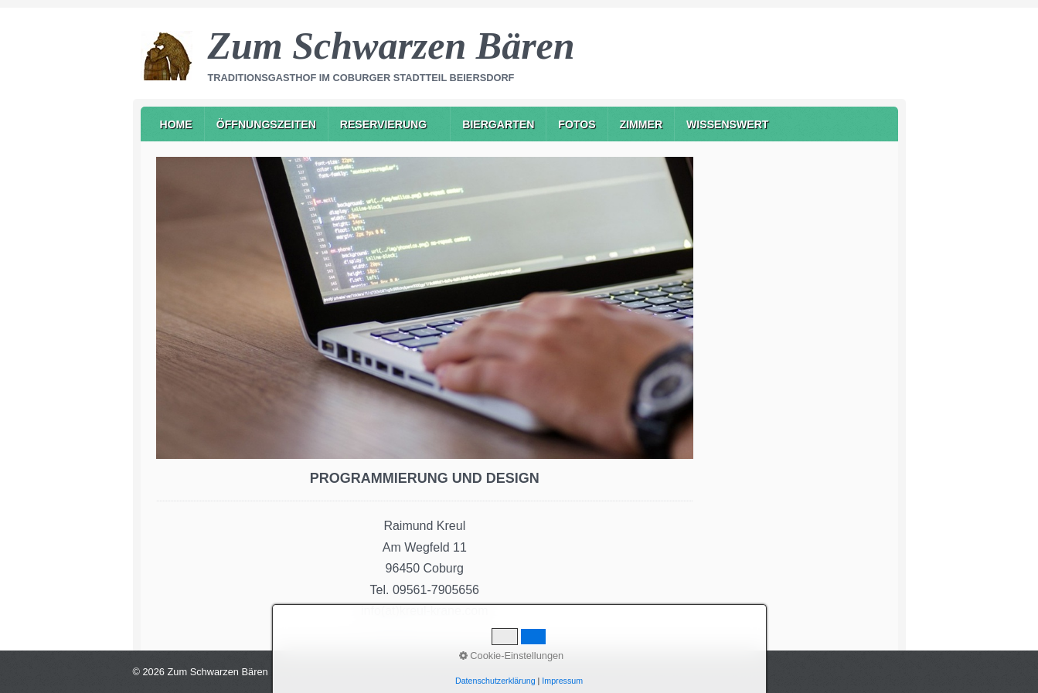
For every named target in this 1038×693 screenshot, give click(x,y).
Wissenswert (727, 124)
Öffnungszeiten (266, 124)
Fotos (576, 124)
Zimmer (641, 124)
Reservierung (383, 124)
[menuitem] (176, 124)
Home (176, 124)
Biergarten (498, 124)
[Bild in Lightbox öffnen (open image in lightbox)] (425, 308)
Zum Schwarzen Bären (391, 45)
